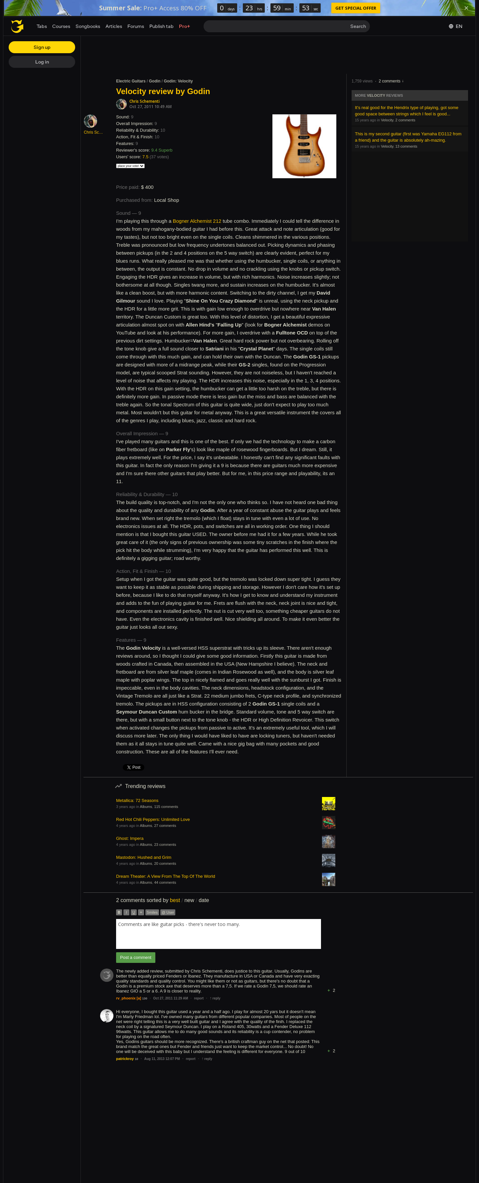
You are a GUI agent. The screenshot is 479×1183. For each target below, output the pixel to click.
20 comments (165, 863)
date (204, 900)
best (175, 900)
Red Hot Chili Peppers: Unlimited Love (153, 819)
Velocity (376, 95)
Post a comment (135, 957)
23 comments (165, 845)
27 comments (165, 826)
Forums (135, 26)
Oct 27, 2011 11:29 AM (170, 998)
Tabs (42, 26)
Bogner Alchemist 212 (197, 221)
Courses (61, 26)
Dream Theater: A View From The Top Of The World (165, 876)
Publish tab (161, 26)
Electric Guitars (131, 81)
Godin (155, 81)
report (199, 998)
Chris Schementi (144, 101)
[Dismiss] (466, 8)
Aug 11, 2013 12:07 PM (162, 1059)
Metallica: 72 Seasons (137, 800)
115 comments (166, 807)
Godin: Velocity (178, 81)
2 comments (389, 81)
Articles (113, 26)
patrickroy (125, 1059)
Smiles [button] (152, 912)
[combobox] (218, 934)
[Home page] (17, 26)
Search (358, 26)
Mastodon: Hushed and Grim (143, 857)
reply (215, 998)
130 (144, 998)
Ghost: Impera (129, 838)
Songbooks (88, 26)
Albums (146, 807)
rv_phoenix (126, 998)
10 (136, 1059)
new (189, 900)
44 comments (165, 882)
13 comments (406, 146)
